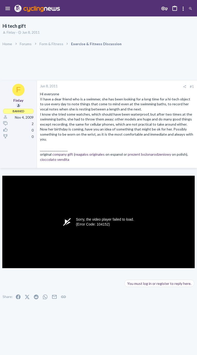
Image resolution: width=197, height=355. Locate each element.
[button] (8, 8)
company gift (62, 154)
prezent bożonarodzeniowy (149, 154)
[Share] (184, 86)
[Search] (190, 8)
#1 (192, 87)
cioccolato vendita (54, 159)
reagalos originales (90, 154)
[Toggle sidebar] (183, 9)
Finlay (11, 32)
